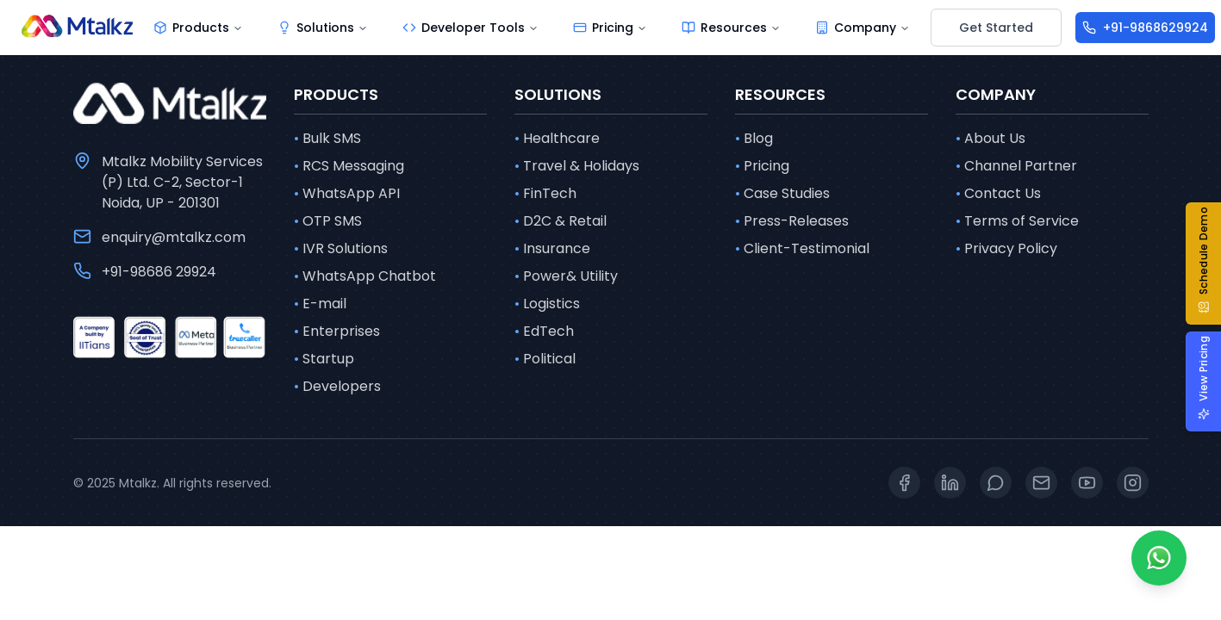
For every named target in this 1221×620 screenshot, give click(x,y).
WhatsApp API (347, 193)
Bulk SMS (327, 138)
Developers (337, 386)
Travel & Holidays (576, 166)
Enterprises (337, 331)
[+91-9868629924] (1145, 27)
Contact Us (998, 193)
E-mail (320, 304)
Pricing (762, 166)
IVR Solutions (341, 249)
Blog (754, 138)
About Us (990, 138)
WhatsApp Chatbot (365, 276)
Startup (324, 359)
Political (545, 359)
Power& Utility (566, 276)
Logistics (547, 304)
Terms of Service (1017, 221)
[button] (1210, 263)
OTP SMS (328, 221)
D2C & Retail (560, 221)
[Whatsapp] (1159, 558)
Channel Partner (1016, 166)
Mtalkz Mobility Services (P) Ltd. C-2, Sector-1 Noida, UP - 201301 (182, 182)
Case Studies (782, 193)
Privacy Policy (1006, 249)
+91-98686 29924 (159, 272)
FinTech (545, 193)
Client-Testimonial (802, 249)
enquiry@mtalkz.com (174, 237)
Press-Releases (792, 221)
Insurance (552, 249)
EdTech (544, 331)
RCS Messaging (349, 166)
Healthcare (557, 138)
